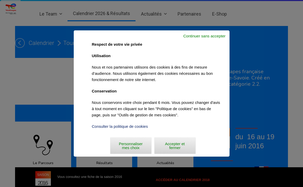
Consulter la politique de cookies (120, 126)
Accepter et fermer (175, 146)
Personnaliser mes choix (131, 146)
